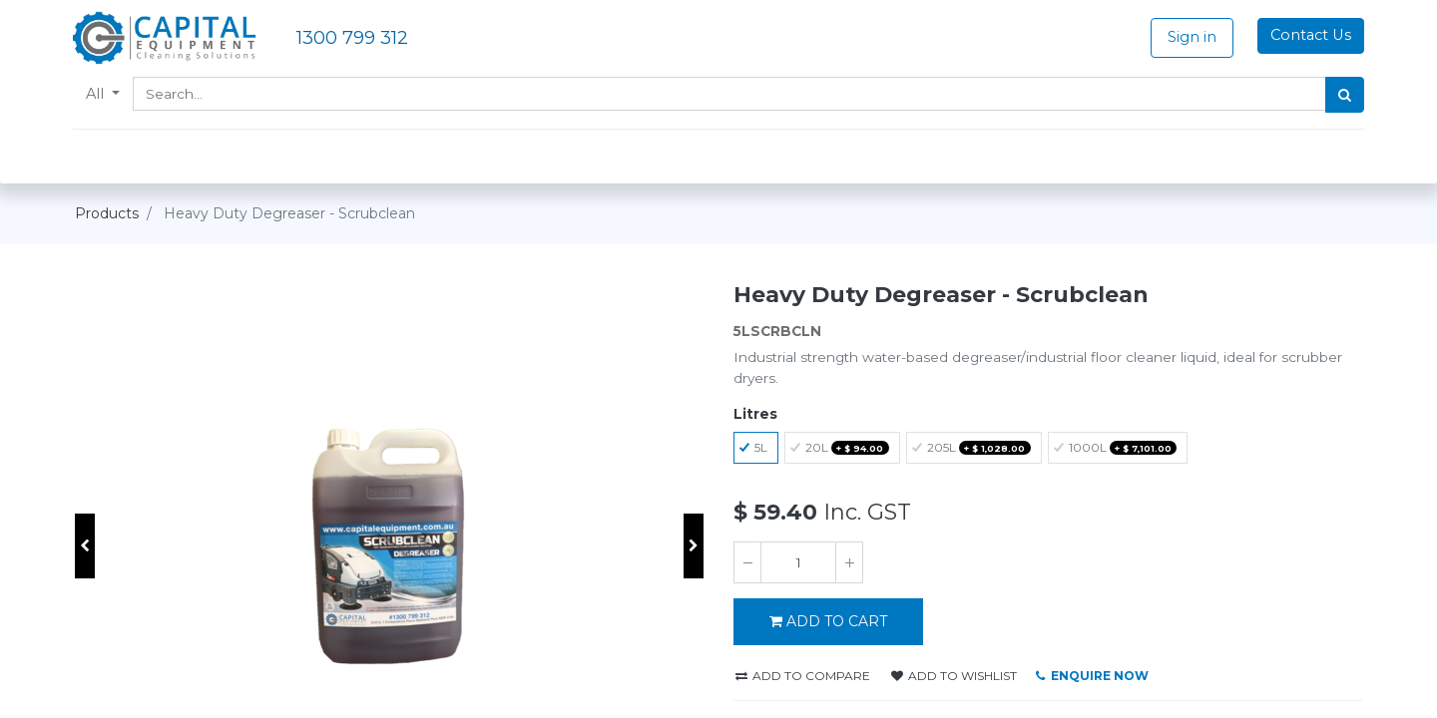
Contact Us (1308, 35)
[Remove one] (747, 562)
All (99, 94)
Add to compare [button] (802, 675)
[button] (85, 546)
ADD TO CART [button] (828, 621)
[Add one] (849, 562)
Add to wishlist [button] (954, 675)
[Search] (1342, 95)
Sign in (1190, 37)
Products (107, 213)
